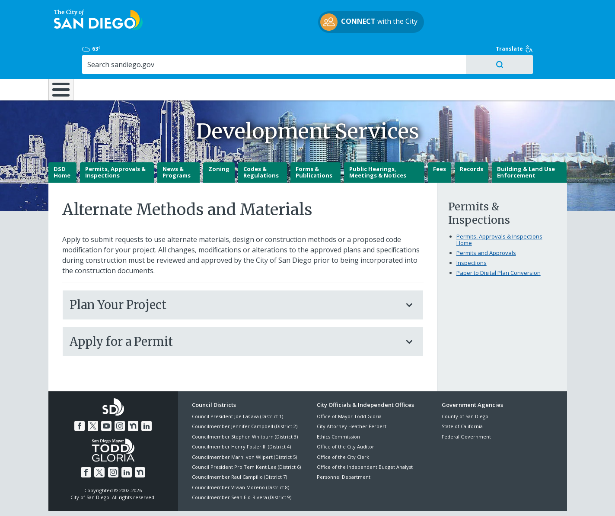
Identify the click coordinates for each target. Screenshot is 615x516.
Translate (548, 11)
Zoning (218, 139)
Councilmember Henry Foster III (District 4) (241, 416)
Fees (439, 139)
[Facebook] (79, 396)
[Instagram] (120, 396)
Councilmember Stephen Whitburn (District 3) (245, 406)
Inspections (471, 233)
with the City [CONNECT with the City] (305, 23)
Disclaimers (199, 499)
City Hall (523, 52)
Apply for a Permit (234, 311)
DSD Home (62, 142)
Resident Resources (199, 52)
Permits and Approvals (486, 223)
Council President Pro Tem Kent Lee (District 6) (246, 437)
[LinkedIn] (146, 396)
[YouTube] (106, 396)
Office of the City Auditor (345, 416)
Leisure (121, 52)
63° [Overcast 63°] (446, 11)
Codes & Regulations (261, 142)
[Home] (65, 57)
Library (356, 52)
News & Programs (177, 142)
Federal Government (466, 406)
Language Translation (345, 499)
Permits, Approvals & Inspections (115, 142)
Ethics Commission (338, 406)
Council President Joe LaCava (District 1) (237, 386)
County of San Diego (465, 386)
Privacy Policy (243, 499)
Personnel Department (343, 447)
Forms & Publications (314, 142)
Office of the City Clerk (343, 427)
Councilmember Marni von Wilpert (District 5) (244, 427)
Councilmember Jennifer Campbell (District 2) (244, 396)
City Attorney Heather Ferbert (351, 396)
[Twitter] (93, 396)
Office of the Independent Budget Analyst (365, 437)
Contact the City (406, 499)
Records (471, 139)
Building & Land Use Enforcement (526, 142)
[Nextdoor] (133, 396)
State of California (462, 396)
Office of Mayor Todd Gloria (349, 386)
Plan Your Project (234, 275)
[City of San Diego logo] (92, 21)
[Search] (492, 26)
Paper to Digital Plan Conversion (498, 243)
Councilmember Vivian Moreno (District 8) (240, 457)
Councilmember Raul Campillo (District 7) (239, 447)
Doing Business (277, 52)
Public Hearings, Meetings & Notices (377, 142)
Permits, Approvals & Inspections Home (499, 210)
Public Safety (439, 52)
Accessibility (289, 499)
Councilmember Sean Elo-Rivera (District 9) (241, 467)
